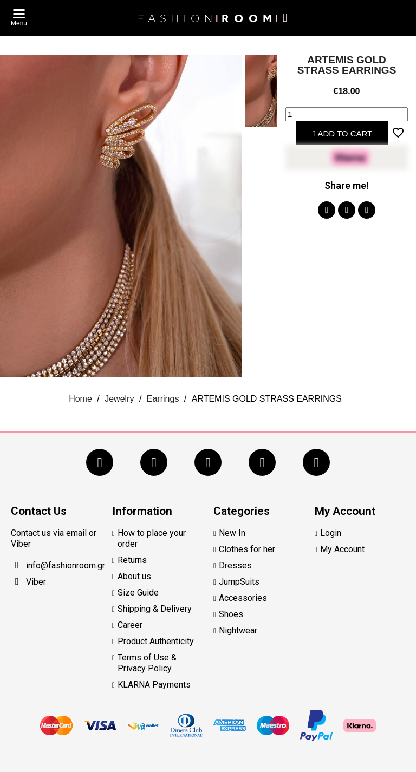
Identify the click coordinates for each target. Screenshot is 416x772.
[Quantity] (346, 114)
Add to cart (343, 133)
